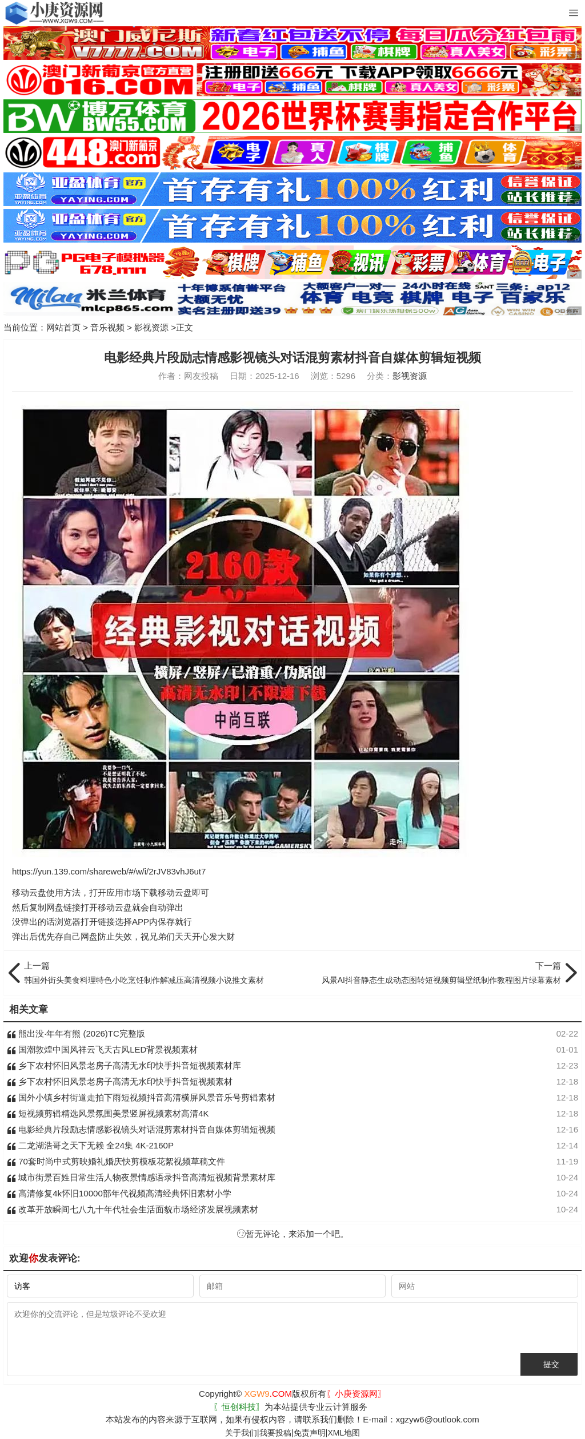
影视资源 (151, 327)
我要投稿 (275, 1432)
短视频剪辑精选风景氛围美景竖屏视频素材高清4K (108, 1113)
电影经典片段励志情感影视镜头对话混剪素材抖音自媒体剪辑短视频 (141, 1129)
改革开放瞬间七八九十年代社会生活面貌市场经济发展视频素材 (132, 1209)
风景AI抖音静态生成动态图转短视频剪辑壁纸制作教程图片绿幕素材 (429, 972)
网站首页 (63, 327)
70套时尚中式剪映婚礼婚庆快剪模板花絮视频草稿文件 (116, 1161)
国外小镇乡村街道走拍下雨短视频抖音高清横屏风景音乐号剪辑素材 (141, 1097)
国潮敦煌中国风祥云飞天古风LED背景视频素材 (102, 1049)
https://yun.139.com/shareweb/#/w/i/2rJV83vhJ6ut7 (109, 871)
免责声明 (310, 1432)
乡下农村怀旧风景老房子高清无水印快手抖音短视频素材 (120, 1081)
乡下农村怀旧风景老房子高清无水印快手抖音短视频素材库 (124, 1065)
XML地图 (343, 1432)
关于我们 (241, 1432)
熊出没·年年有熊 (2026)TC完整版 (76, 1033)
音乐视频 (107, 327)
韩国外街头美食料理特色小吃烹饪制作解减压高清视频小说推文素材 (155, 972)
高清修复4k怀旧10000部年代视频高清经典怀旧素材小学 (119, 1193)
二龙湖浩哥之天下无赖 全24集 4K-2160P (90, 1145)
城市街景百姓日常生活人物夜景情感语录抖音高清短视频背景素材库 (141, 1177)
